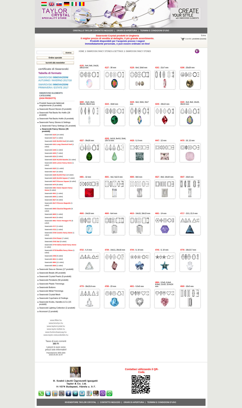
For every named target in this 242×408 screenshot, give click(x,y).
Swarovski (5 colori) (54, 256)
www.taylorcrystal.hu (56, 326)
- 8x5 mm (136, 177)
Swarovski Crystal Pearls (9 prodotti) (55, 276)
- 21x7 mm (162, 68)
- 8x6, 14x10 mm (164, 177)
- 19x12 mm (162, 104)
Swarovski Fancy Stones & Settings (55, 122)
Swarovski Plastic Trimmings (51, 284)
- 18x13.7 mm (188, 250)
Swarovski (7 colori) (54, 153)
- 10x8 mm (111, 104)
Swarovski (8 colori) (54, 185)
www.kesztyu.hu (56, 323)
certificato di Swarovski (53, 68)
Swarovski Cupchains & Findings (53, 298)
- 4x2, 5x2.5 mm (114, 177)
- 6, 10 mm (136, 250)
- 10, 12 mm (187, 141)
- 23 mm (110, 286)
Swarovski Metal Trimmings (51, 291)
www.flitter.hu (56, 320)
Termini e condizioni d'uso (154, 30)
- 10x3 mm (187, 286)
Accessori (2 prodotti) (48, 311)
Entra (203, 35)
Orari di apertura (127, 30)
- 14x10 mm (87, 213)
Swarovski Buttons (47, 287)
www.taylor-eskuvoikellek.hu (55, 335)
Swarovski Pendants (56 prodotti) (53, 280)
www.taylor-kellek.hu (56, 329)
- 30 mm (110, 68)
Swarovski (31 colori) (60, 160)
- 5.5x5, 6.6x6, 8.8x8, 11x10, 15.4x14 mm (164, 284)
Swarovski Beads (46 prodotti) (52, 273)
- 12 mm (161, 141)
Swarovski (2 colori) (54, 156)
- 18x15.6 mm (88, 286)
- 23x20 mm (187, 68)
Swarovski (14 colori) (54, 135)
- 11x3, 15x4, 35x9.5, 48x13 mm (87, 103)
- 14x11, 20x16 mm (115, 250)
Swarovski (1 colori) (54, 138)
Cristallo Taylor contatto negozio (93, 30)
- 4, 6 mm (86, 250)
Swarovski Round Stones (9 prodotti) (55, 109)
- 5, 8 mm (136, 141)
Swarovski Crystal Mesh (49, 294)
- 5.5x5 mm (137, 286)
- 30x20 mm (87, 141)
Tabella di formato (49, 73)
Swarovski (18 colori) (59, 141)
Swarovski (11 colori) (54, 168)
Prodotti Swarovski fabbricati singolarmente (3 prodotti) (51, 104)
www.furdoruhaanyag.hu (56, 332)
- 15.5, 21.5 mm (189, 213)
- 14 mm (161, 213)
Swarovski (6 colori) (54, 172)
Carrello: (188, 39)
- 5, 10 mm (162, 250)
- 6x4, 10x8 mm (138, 68)
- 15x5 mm (187, 177)
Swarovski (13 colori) (59, 175)
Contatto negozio (110, 402)
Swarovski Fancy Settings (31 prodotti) (59, 126)
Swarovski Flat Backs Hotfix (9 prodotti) (56, 118)
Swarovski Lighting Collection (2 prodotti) (57, 308)
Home (81, 51)
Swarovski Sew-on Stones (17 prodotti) (56, 269)
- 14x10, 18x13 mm (140, 213)
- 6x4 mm (111, 213)
